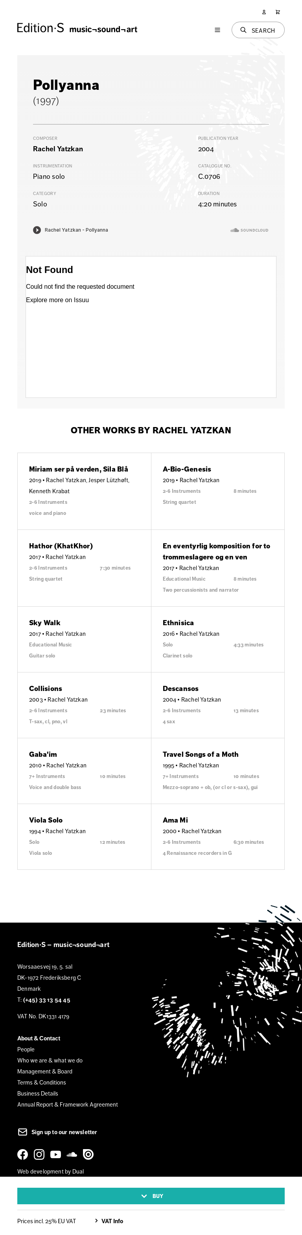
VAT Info (108, 1221)
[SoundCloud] (73, 1154)
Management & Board (44, 1071)
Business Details (37, 1093)
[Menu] (217, 30)
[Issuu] (89, 1154)
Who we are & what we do (50, 1060)
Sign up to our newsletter (57, 1132)
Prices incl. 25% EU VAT (46, 1221)
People (26, 1049)
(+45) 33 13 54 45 (46, 999)
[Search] (258, 30)
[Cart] (278, 12)
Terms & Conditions (41, 1082)
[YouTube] (57, 1154)
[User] (264, 12)
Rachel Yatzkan (58, 149)
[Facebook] (24, 1154)
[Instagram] (40, 1154)
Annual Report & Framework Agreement (67, 1104)
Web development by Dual (50, 1171)
